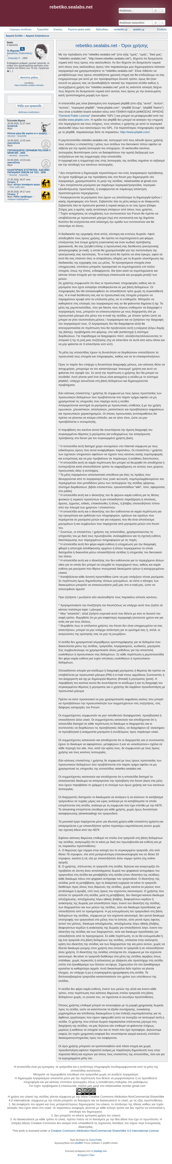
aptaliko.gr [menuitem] (138, 29)
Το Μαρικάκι (13, 51)
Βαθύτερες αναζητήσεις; (29, 112)
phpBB (78, 1143)
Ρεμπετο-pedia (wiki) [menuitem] (79, 29)
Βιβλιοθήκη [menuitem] (102, 29)
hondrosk (12, 126)
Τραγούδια (42, 29)
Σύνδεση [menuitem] (161, 29)
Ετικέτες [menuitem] (58, 29)
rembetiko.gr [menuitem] (120, 29)
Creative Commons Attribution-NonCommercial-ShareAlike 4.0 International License (105, 1130)
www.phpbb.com (78, 119)
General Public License (74, 115)
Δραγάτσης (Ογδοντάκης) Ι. (19, 54)
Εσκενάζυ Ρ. (14, 58)
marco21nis (13, 143)
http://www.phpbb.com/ (135, 132)
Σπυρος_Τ (12, 182)
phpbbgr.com (100, 1151)
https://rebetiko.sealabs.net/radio (29, 85)
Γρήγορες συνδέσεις (21, 29)
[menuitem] (83, 1155)
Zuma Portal (95, 1140)
